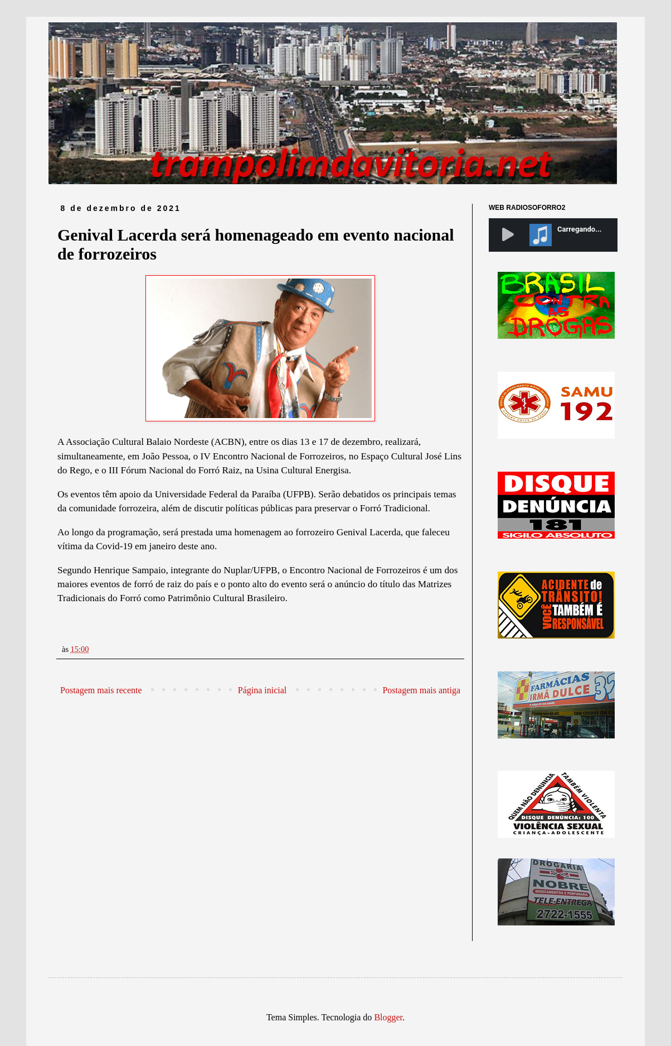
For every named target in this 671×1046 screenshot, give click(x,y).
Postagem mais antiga (421, 690)
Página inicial (262, 690)
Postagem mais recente (101, 690)
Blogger (388, 1017)
